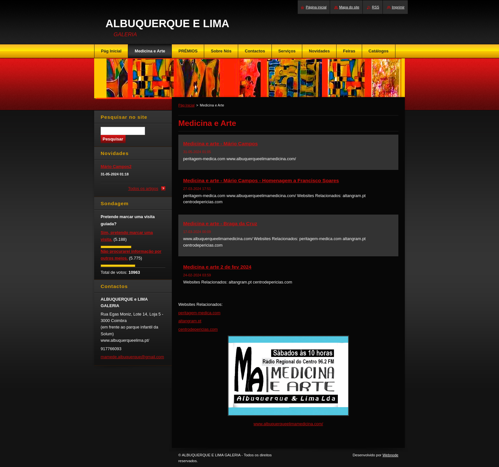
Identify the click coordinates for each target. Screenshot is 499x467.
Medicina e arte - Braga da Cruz (220, 223)
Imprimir (398, 7)
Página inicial (316, 7)
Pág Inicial (186, 105)
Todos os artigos (143, 188)
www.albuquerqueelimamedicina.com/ (288, 423)
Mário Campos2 (116, 166)
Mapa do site (349, 7)
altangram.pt (189, 320)
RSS (375, 7)
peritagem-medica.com (199, 312)
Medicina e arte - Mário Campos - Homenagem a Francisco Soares (261, 180)
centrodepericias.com (198, 329)
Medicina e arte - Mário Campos (220, 143)
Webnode (390, 455)
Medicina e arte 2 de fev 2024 (217, 267)
